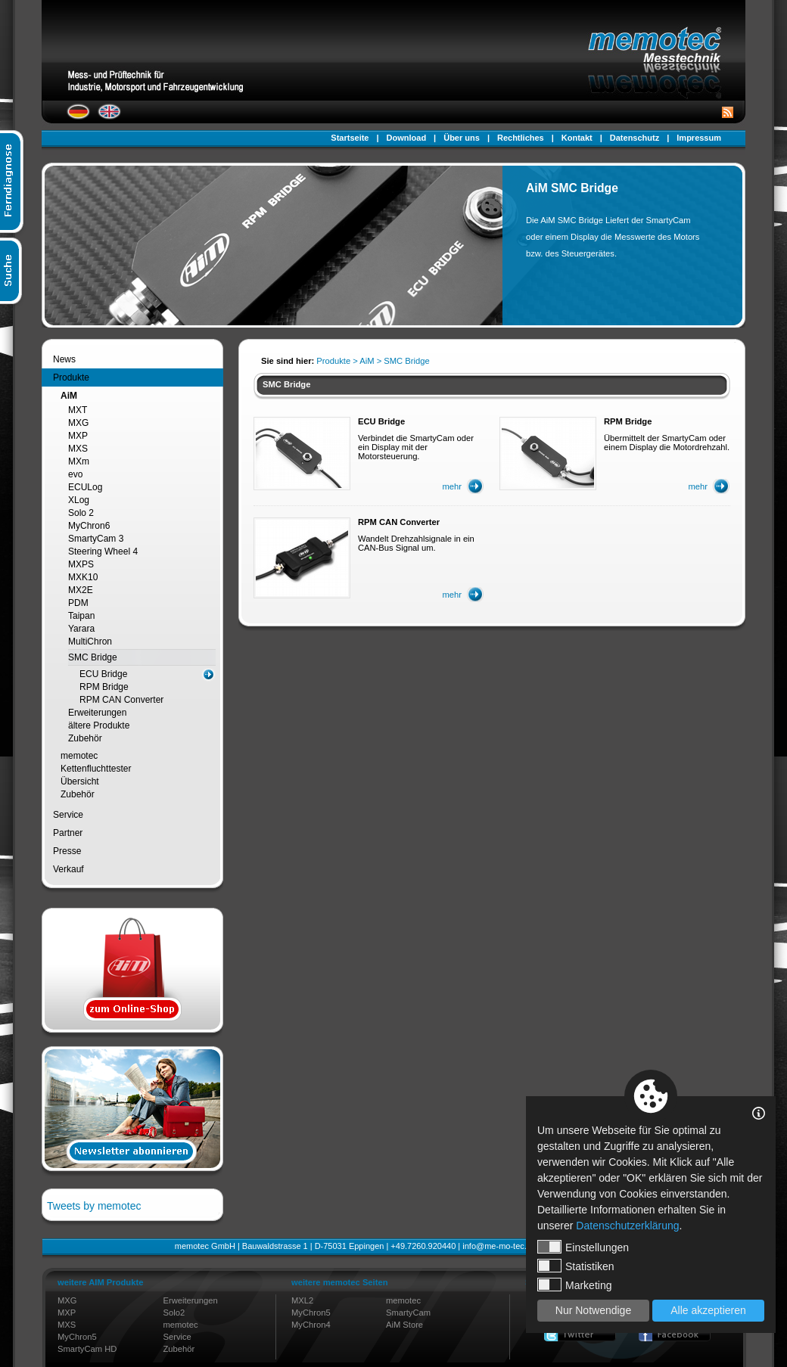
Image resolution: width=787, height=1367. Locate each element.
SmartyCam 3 (95, 538)
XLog (78, 500)
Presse (67, 851)
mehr (452, 486)
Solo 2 (81, 513)
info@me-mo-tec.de (499, 1245)
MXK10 (83, 577)
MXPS (81, 564)
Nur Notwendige (593, 1310)
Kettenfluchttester (96, 768)
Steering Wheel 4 (103, 551)
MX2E (80, 590)
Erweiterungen (97, 712)
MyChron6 (89, 525)
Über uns (461, 137)
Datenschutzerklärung (627, 1225)
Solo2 (174, 1312)
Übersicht (80, 781)
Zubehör (85, 738)
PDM (78, 603)
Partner (67, 833)
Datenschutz (634, 137)
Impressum (699, 137)
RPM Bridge (104, 687)
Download (407, 137)
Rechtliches (520, 137)
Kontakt (577, 137)
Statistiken (575, 1265)
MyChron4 (311, 1324)
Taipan (81, 615)
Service (68, 814)
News (64, 359)
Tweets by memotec (94, 1206)
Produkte (71, 377)
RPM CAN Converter (121, 699)
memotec (79, 755)
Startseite (350, 137)
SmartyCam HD (87, 1348)
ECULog (85, 487)
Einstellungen (583, 1247)
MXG (78, 423)
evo (75, 474)
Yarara (81, 628)
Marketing (574, 1284)
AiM (69, 395)
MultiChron (90, 641)
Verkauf (68, 869)
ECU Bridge (103, 674)
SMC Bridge (92, 657)
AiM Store (404, 1324)
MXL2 (302, 1300)
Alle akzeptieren (708, 1310)
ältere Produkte (98, 725)
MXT (77, 410)
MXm (78, 461)
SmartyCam (408, 1312)
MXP (78, 435)
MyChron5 (77, 1336)
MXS (78, 448)
